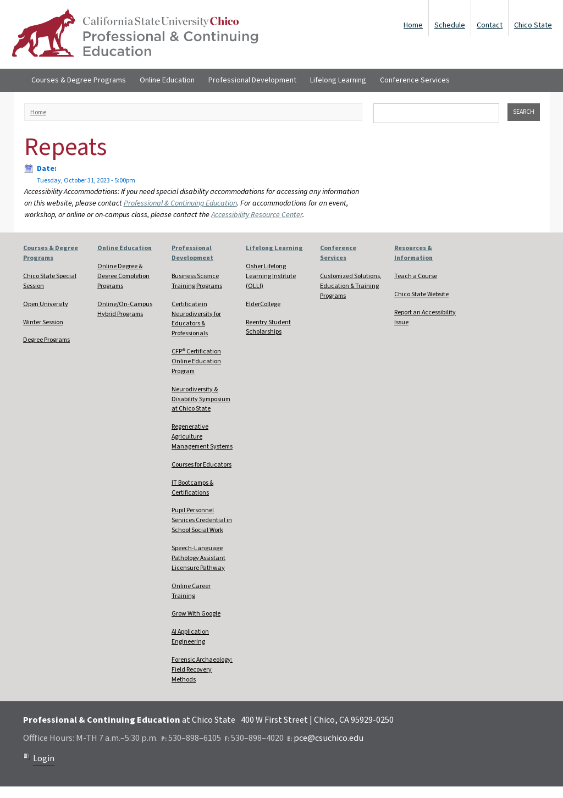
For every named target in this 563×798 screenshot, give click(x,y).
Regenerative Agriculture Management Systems (202, 436)
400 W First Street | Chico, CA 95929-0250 (317, 720)
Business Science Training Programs (197, 281)
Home (413, 25)
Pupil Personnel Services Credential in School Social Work (202, 520)
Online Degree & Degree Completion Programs (123, 276)
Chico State (533, 25)
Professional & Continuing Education (180, 203)
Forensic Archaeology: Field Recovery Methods (202, 669)
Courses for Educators (201, 464)
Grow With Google (196, 613)
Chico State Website (421, 294)
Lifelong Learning (338, 80)
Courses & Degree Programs (78, 80)
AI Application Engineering (190, 636)
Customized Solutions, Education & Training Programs (351, 286)
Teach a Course (415, 276)
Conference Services (415, 80)
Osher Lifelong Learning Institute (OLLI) (271, 276)
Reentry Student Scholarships (268, 327)
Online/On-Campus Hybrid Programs (124, 309)
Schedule (449, 25)
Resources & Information (413, 253)
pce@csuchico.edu (328, 738)
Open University (45, 304)
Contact (490, 25)
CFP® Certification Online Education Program (196, 361)
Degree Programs (46, 340)
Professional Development (252, 80)
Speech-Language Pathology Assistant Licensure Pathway (198, 558)
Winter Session (43, 322)
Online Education (167, 80)
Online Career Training (191, 591)
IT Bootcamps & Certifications (192, 487)
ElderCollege (263, 304)
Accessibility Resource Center (256, 214)
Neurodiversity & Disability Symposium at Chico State (201, 399)
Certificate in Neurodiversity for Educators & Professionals (196, 319)
